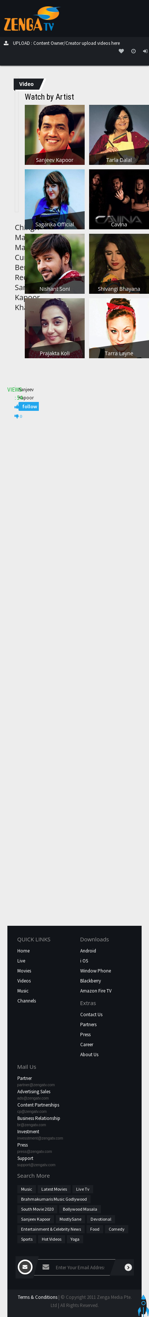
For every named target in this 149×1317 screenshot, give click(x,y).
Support (25, 1158)
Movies (24, 971)
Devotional (101, 1219)
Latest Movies (54, 1189)
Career (86, 1044)
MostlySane (70, 1219)
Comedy (117, 1229)
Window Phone (95, 971)
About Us (89, 1054)
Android (88, 951)
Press (85, 1034)
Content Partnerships (38, 1105)
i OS (84, 961)
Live (21, 961)
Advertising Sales (33, 1091)
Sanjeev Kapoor (35, 1219)
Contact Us (91, 1014)
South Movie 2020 (37, 1209)
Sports (27, 1239)
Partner (24, 1078)
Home (23, 951)
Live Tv (82, 1189)
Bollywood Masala (80, 1209)
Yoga (75, 1239)
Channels (26, 1001)
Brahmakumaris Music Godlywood (54, 1199)
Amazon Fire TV (96, 991)
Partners (88, 1024)
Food (94, 1229)
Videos (24, 981)
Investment (28, 1131)
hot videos (51, 1239)
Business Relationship (38, 1118)
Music (22, 991)
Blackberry (90, 981)
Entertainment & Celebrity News (51, 1229)
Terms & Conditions (37, 1297)
